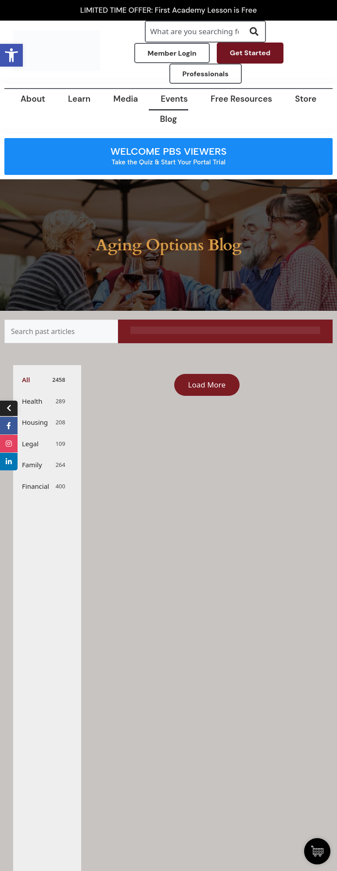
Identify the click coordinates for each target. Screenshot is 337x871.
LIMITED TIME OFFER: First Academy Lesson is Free (168, 10)
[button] (11, 55)
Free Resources (241, 98)
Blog (168, 119)
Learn (79, 98)
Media (125, 98)
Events (174, 98)
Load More (207, 385)
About (33, 98)
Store (305, 98)
